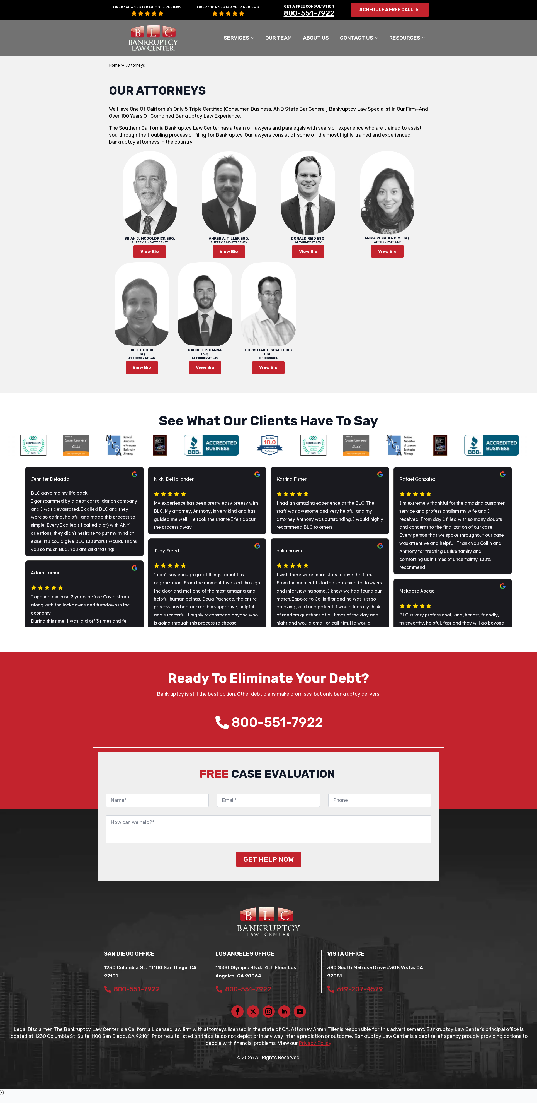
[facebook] (237, 1011)
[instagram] (269, 1011)
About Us (316, 38)
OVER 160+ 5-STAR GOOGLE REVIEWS (147, 7)
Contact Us (356, 38)
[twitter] (253, 1011)
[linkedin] (284, 1011)
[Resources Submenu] (425, 38)
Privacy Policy (315, 1043)
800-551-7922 (309, 13)
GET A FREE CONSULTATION (309, 6)
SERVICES (236, 38)
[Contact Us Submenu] (378, 38)
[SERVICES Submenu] (254, 38)
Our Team (278, 38)
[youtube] (300, 1011)
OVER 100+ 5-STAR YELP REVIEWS (228, 7)
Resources (404, 38)
